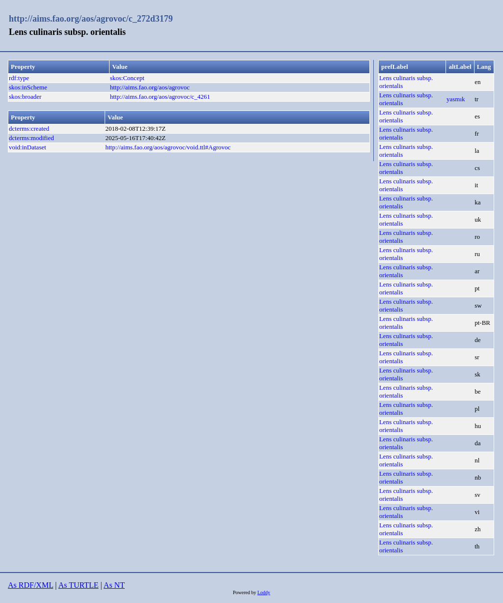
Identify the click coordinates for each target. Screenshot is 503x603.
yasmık (456, 99)
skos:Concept (127, 78)
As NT (114, 585)
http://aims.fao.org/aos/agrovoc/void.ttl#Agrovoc (167, 147)
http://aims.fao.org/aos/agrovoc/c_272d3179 (91, 19)
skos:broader (25, 96)
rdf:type (19, 78)
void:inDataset (27, 147)
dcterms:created (29, 128)
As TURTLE (78, 585)
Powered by (245, 592)
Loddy (263, 592)
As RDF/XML (30, 585)
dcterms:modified (31, 138)
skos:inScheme (28, 87)
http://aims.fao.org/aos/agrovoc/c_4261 (160, 96)
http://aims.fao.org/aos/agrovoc (150, 87)
